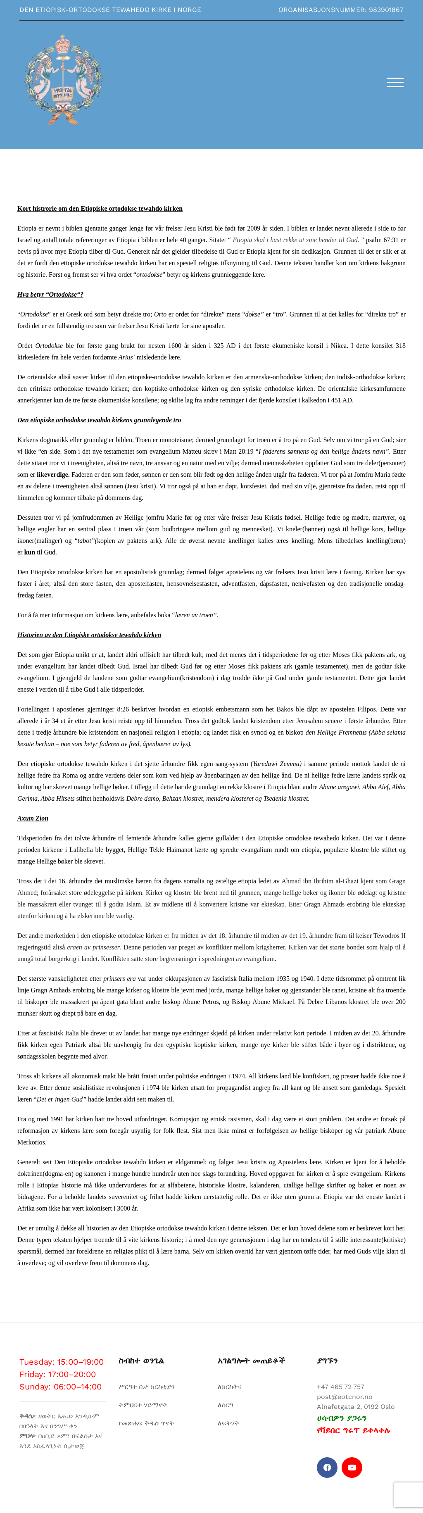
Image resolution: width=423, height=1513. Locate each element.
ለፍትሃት (229, 1423)
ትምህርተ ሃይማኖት (143, 1405)
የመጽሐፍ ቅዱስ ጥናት (146, 1423)
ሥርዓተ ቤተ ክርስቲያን (147, 1387)
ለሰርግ (225, 1405)
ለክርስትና (230, 1387)
